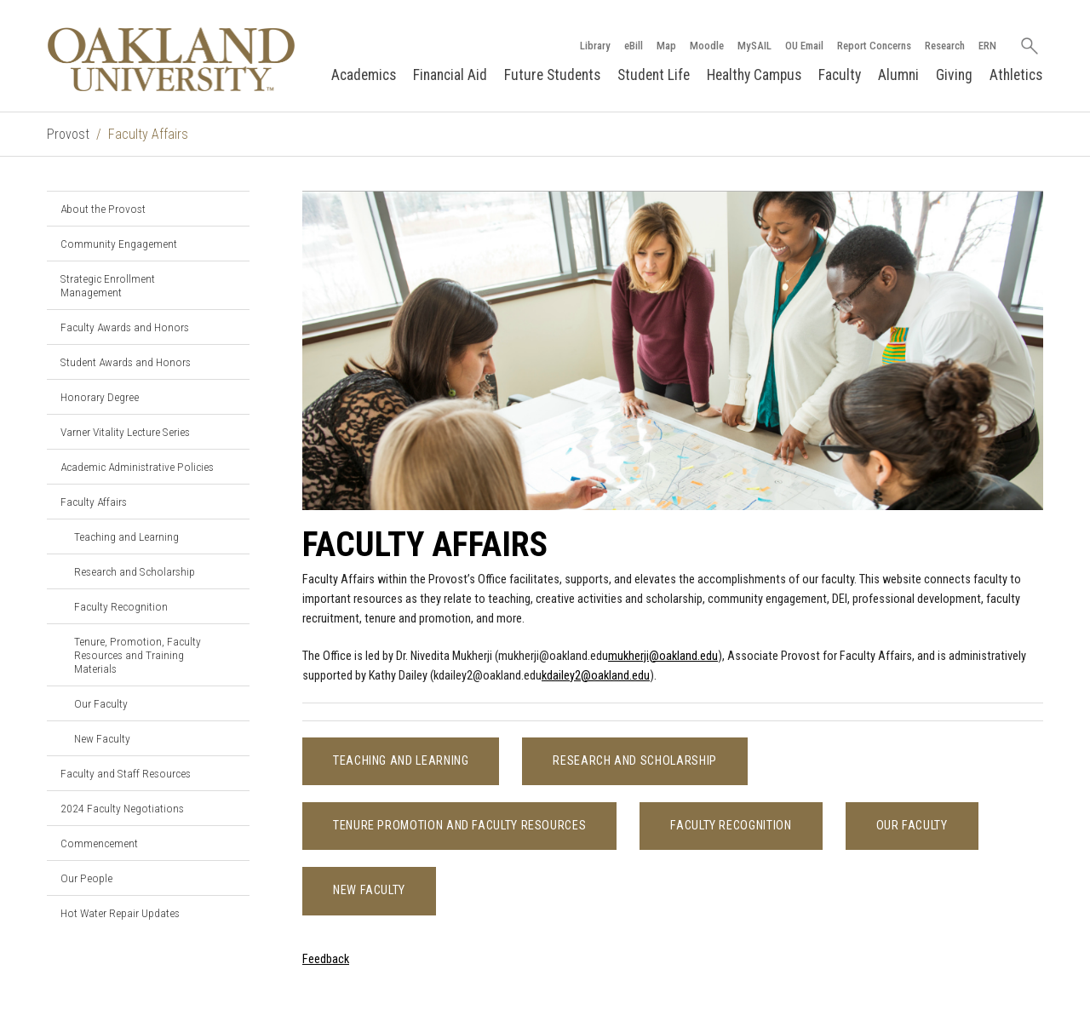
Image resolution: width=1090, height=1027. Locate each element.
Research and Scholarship (134, 571)
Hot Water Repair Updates (120, 913)
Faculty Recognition (121, 606)
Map (666, 45)
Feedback (325, 959)
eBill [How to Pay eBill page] (633, 45)
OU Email (804, 45)
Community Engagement (118, 243)
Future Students (552, 74)
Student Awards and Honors (125, 362)
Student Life (653, 74)
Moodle (707, 45)
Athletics (1016, 74)
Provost (68, 134)
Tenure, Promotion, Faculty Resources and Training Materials (137, 654)
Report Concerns (874, 45)
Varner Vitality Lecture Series (125, 432)
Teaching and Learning (126, 536)
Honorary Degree (99, 397)
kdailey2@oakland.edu (596, 675)
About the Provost (103, 208)
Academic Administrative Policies (137, 466)
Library (595, 45)
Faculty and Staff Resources (125, 773)
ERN (987, 45)
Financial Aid (450, 74)
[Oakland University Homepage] (171, 59)
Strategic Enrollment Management (107, 285)
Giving (954, 74)
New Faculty (102, 738)
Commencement (99, 843)
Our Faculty (101, 703)
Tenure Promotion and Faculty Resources (459, 825)
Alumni (898, 74)
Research (945, 45)
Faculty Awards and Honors (124, 327)
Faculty (839, 74)
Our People (86, 878)
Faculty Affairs (93, 501)
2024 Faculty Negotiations (122, 808)
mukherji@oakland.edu (663, 656)
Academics (363, 74)
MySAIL (754, 45)
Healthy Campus (754, 74)
